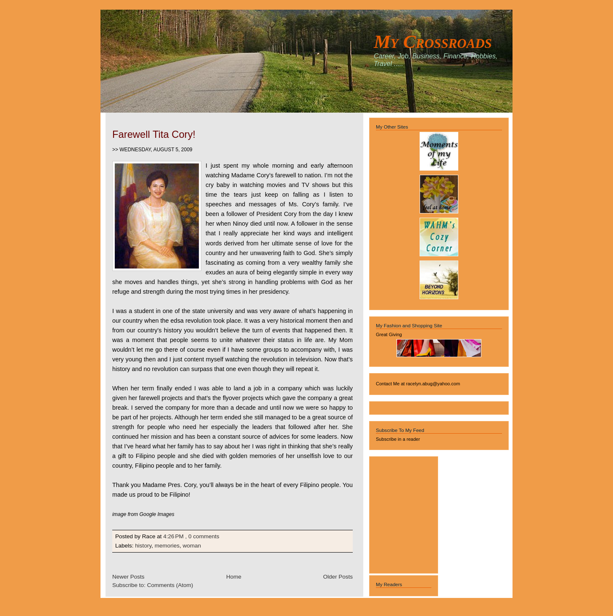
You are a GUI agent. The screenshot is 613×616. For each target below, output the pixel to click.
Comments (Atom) (170, 585)
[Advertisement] (401, 513)
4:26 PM (173, 536)
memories (167, 545)
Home (233, 577)
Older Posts (338, 577)
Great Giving (389, 334)
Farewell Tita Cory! (154, 134)
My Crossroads (433, 41)
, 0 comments (202, 536)
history (143, 545)
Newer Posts (128, 577)
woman (192, 545)
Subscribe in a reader (398, 439)
